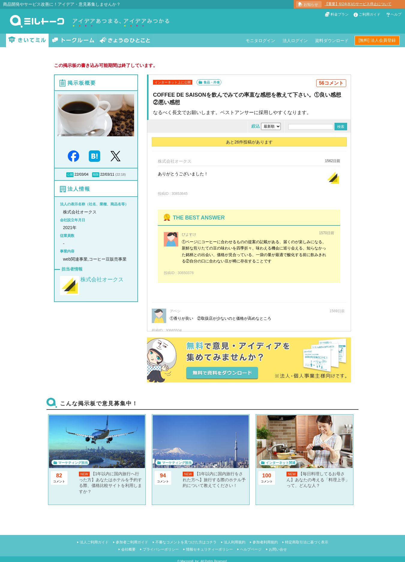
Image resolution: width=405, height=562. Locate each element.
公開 (70, 174)
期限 (96, 174)
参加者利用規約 (265, 542)
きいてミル (27, 40)
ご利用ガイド (369, 14)
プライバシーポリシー (161, 549)
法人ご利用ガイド (94, 542)
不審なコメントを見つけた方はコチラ (186, 542)
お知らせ (311, 4)
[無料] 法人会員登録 (377, 40)
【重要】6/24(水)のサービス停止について (358, 4)
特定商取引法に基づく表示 (306, 542)
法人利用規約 (234, 542)
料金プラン (340, 14)
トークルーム (73, 40)
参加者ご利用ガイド (132, 542)
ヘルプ (396, 14)
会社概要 (128, 549)
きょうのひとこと (125, 40)
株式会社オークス (102, 279)
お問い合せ (278, 549)
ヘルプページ (251, 549)
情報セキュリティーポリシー (209, 549)
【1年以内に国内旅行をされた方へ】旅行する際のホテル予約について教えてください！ (214, 479)
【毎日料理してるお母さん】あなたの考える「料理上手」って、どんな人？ (318, 479)
